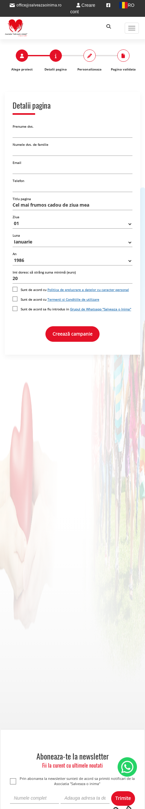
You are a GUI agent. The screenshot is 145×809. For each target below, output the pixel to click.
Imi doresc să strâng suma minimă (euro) (44, 272)
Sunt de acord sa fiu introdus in (76, 309)
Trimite (123, 798)
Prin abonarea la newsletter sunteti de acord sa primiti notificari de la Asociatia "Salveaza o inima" (72, 781)
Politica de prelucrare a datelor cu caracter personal (88, 289)
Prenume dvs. (23, 126)
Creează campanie (72, 334)
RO (126, 5)
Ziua (16, 217)
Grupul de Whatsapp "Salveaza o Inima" (100, 309)
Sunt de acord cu (75, 289)
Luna (16, 235)
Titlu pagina (22, 199)
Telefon (18, 180)
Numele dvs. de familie (30, 144)
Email (17, 162)
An (14, 254)
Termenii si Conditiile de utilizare (73, 299)
